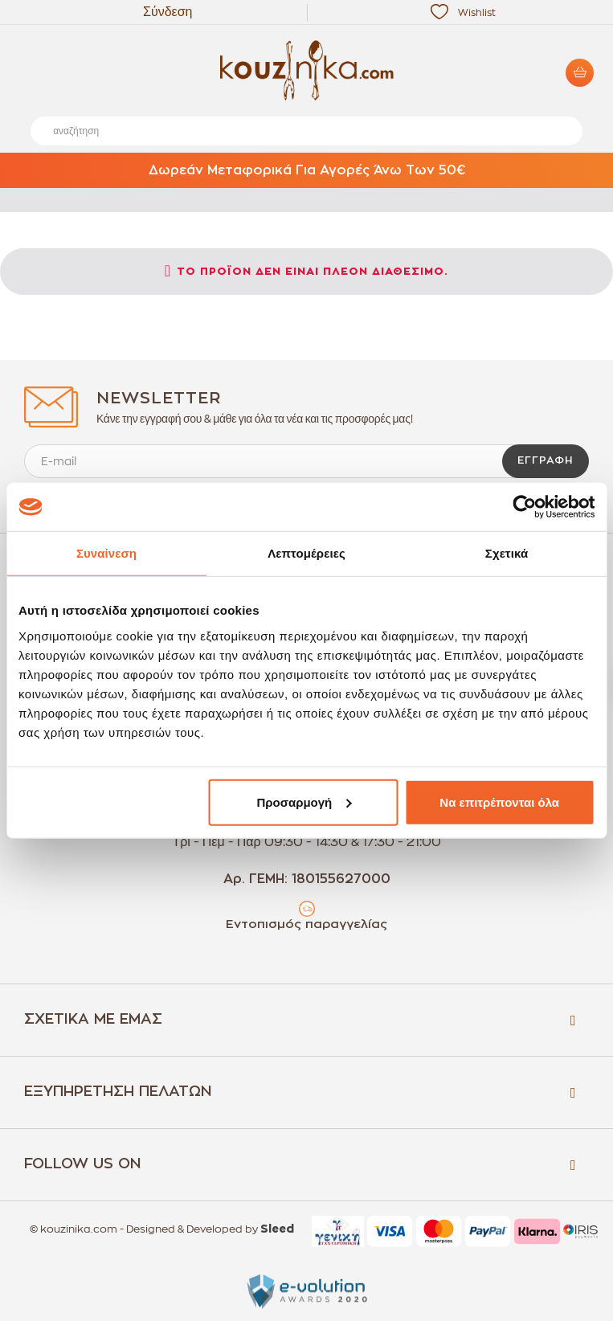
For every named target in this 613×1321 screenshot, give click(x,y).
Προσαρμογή (303, 801)
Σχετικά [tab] (506, 553)
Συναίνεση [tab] (106, 553)
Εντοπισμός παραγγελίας (306, 924)
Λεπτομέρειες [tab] (306, 553)
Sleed (277, 1229)
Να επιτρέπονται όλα (499, 801)
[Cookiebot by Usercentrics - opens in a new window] (524, 507)
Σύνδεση (167, 12)
